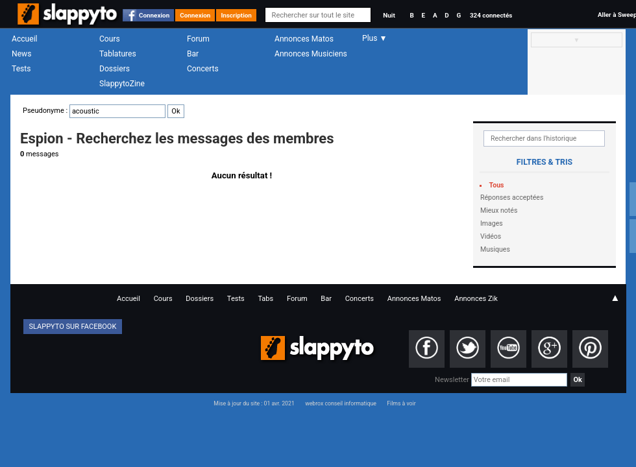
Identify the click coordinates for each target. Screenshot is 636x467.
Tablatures (117, 53)
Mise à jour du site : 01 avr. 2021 (254, 403)
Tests (21, 68)
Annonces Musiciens (311, 53)
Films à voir (401, 403)
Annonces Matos (304, 38)
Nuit (389, 15)
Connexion (154, 15)
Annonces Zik (476, 298)
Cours (109, 38)
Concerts (203, 68)
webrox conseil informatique (340, 403)
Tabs (265, 298)
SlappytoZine (122, 83)
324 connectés (491, 15)
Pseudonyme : (103, 110)
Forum (198, 38)
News (21, 53)
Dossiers (114, 68)
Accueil (25, 38)
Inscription (236, 15)
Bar (193, 53)
